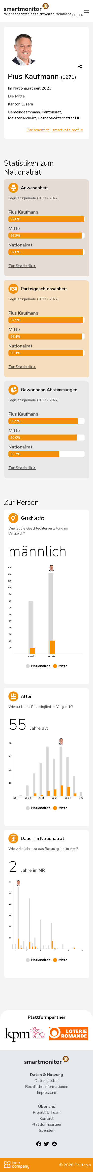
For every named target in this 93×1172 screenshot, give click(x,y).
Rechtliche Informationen (46, 1086)
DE (74, 15)
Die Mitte (16, 96)
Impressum (46, 1092)
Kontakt (46, 1118)
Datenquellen (46, 1080)
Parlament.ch (38, 130)
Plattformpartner (46, 1124)
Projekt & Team (47, 1112)
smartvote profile (67, 130)
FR (81, 15)
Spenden (46, 1130)
